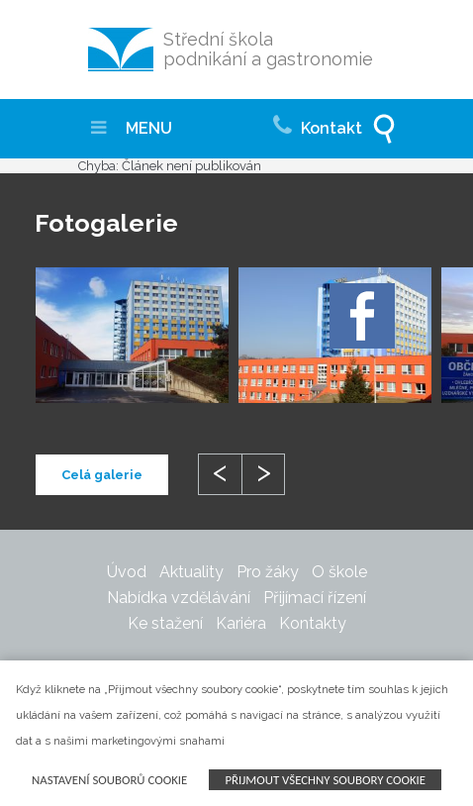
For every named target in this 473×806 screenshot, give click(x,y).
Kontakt (317, 123)
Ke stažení (165, 623)
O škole (339, 571)
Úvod (126, 571)
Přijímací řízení (314, 597)
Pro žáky (267, 571)
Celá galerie (101, 474)
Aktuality (191, 571)
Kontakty (312, 623)
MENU (131, 128)
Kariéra (241, 623)
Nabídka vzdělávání (178, 597)
